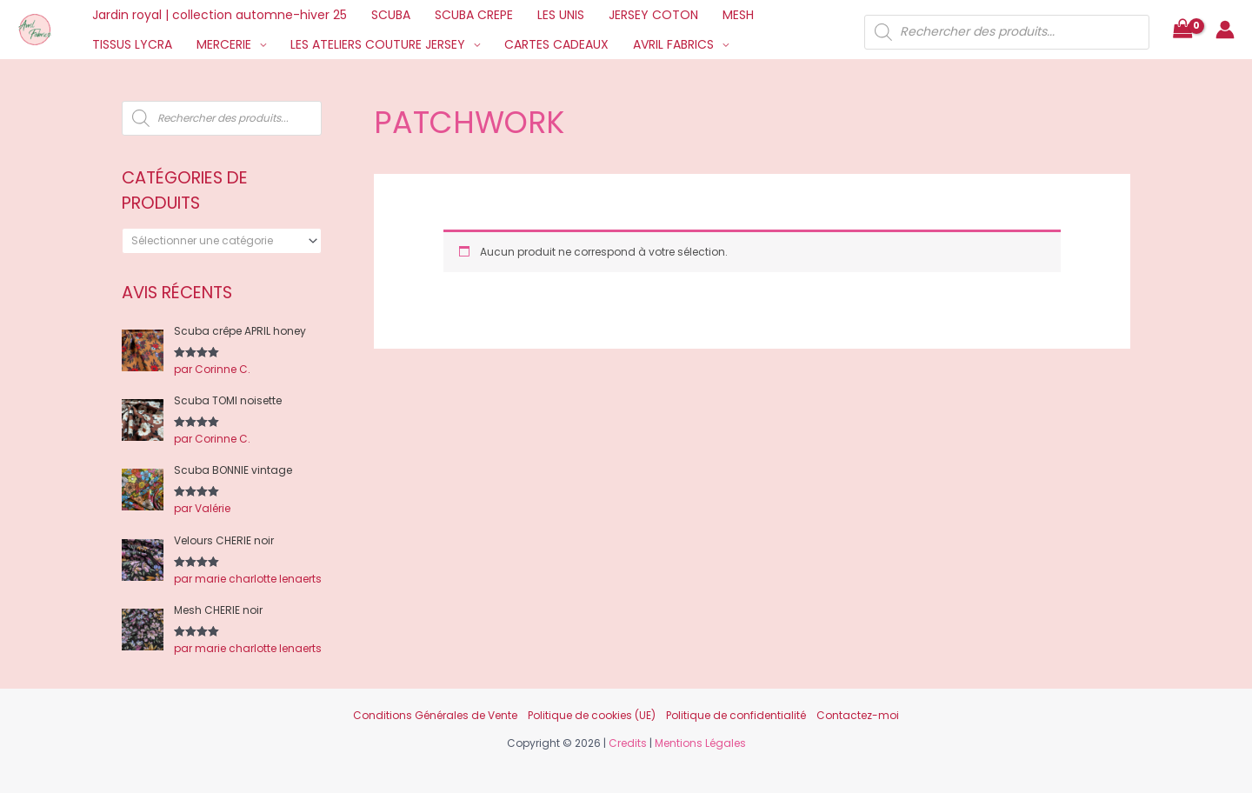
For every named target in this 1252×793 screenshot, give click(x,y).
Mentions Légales (700, 743)
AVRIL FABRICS (673, 44)
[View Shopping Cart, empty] (1182, 30)
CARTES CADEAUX (556, 44)
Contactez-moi (857, 715)
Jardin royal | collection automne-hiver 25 (219, 14)
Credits (628, 743)
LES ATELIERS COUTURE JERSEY (377, 44)
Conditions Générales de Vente (435, 715)
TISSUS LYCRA (132, 44)
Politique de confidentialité (736, 715)
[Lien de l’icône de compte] (1225, 29)
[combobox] (222, 241)
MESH (738, 14)
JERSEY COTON (653, 14)
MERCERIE (223, 44)
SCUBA (390, 14)
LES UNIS (560, 14)
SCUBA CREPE (474, 14)
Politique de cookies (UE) (592, 715)
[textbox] (215, 241)
